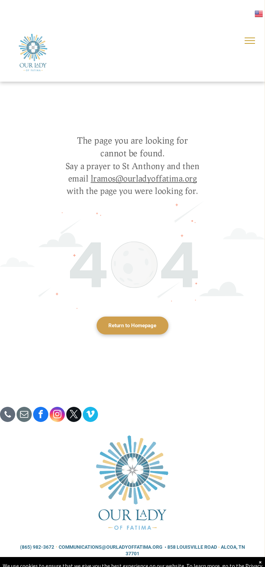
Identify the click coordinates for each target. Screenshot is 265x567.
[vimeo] (90, 415)
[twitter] (73, 415)
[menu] (250, 41)
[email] (24, 415)
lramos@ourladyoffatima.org (144, 178)
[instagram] (57, 415)
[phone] (7, 415)
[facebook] (40, 415)
